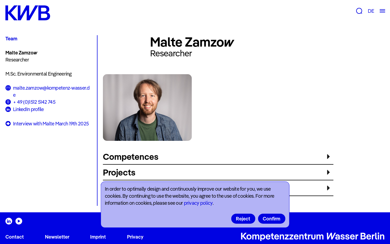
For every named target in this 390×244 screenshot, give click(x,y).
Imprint (98, 237)
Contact (14, 237)
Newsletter (57, 237)
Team (11, 38)
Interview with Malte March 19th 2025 (47, 124)
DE (371, 11)
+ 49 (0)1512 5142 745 (34, 102)
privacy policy (198, 203)
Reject (243, 219)
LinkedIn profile (28, 109)
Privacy (135, 237)
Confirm (271, 219)
